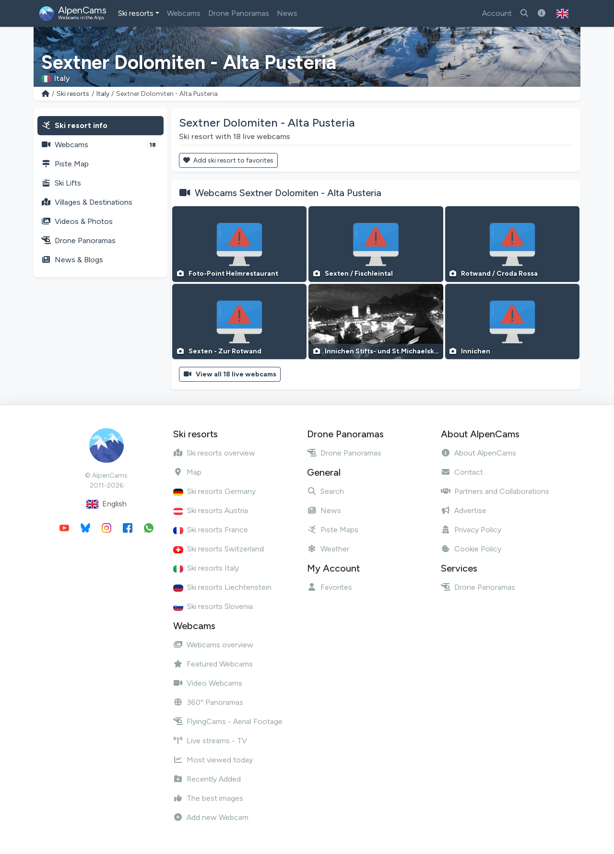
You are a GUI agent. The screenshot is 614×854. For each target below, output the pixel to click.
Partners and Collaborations (495, 491)
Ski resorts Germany (214, 491)
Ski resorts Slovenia (213, 606)
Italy (102, 94)
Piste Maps (332, 529)
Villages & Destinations (86, 202)
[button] (562, 13)
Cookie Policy (471, 548)
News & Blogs (72, 259)
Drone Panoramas (238, 13)
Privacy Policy (471, 529)
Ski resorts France (210, 529)
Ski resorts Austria (210, 510)
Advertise (463, 510)
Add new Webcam (210, 817)
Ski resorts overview (214, 452)
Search (325, 491)
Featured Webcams (213, 663)
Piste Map (65, 163)
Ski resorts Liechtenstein (222, 587)
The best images (208, 798)
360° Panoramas (208, 702)
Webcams (184, 13)
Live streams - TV (210, 740)
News (287, 13)
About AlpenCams (478, 452)
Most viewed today (213, 759)
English (106, 504)
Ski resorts (136, 13)
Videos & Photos (77, 221)
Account (497, 13)
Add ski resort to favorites (228, 160)
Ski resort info (74, 125)
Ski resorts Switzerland (218, 548)
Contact (462, 472)
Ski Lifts (61, 182)
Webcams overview (213, 644)
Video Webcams (207, 683)
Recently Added (207, 779)
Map (187, 472)
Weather (328, 548)
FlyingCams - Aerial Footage (228, 721)
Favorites (329, 587)
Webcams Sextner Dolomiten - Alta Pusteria (288, 193)
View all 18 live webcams (229, 374)
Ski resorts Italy (206, 568)
